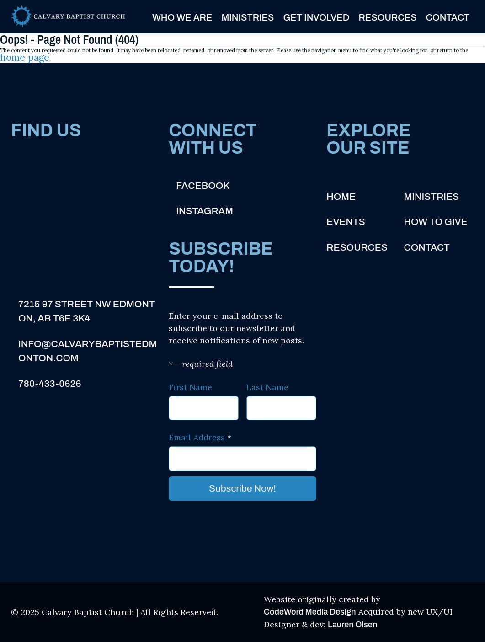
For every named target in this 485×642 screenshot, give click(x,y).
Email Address (200, 437)
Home (341, 197)
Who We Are (182, 17)
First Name (190, 387)
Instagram (204, 211)
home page (24, 57)
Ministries (247, 17)
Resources (387, 17)
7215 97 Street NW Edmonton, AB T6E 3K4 (86, 311)
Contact (447, 17)
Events (345, 222)
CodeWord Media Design (310, 611)
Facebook (202, 186)
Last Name (267, 387)
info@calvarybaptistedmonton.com (87, 351)
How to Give (436, 222)
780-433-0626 (49, 384)
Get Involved (316, 17)
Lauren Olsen (352, 624)
